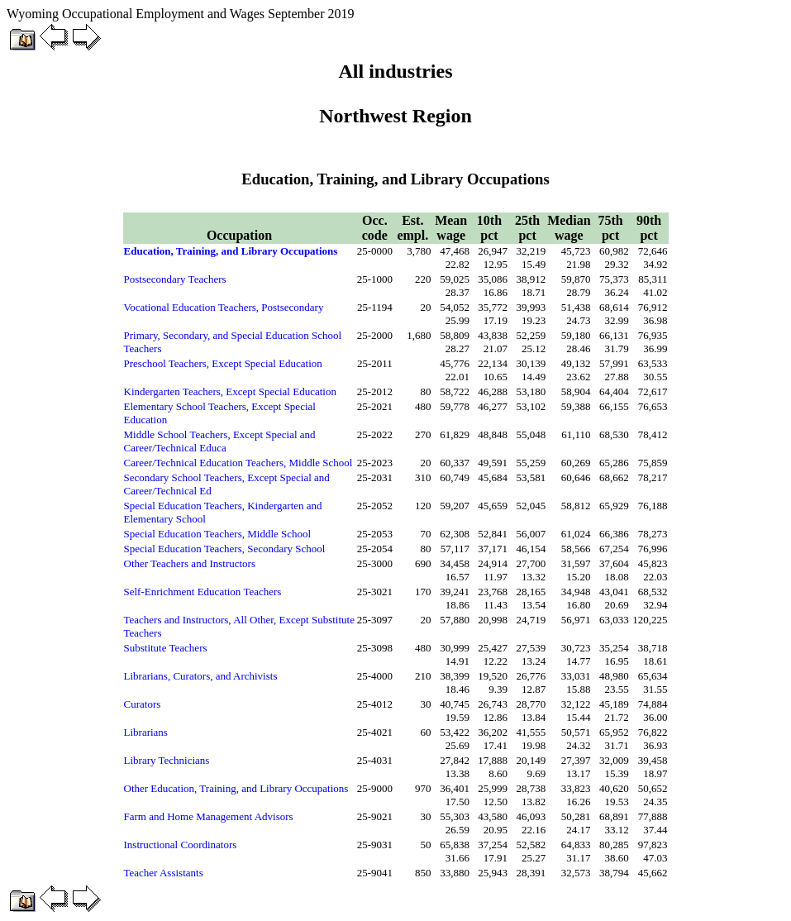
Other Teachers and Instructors (190, 563)
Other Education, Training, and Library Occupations (236, 788)
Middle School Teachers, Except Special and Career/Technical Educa (220, 441)
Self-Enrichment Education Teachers (203, 591)
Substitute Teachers (165, 648)
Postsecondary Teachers (175, 279)
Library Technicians (167, 760)
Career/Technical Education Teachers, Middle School (238, 462)
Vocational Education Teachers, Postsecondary (224, 307)
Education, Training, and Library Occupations (231, 251)
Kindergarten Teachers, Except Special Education (230, 391)
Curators (142, 704)
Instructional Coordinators (180, 844)
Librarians (146, 732)
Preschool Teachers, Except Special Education (223, 363)
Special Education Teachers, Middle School (218, 533)
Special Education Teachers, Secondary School (225, 548)
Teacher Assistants (163, 872)
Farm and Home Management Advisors (208, 816)
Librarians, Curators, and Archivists (201, 676)
